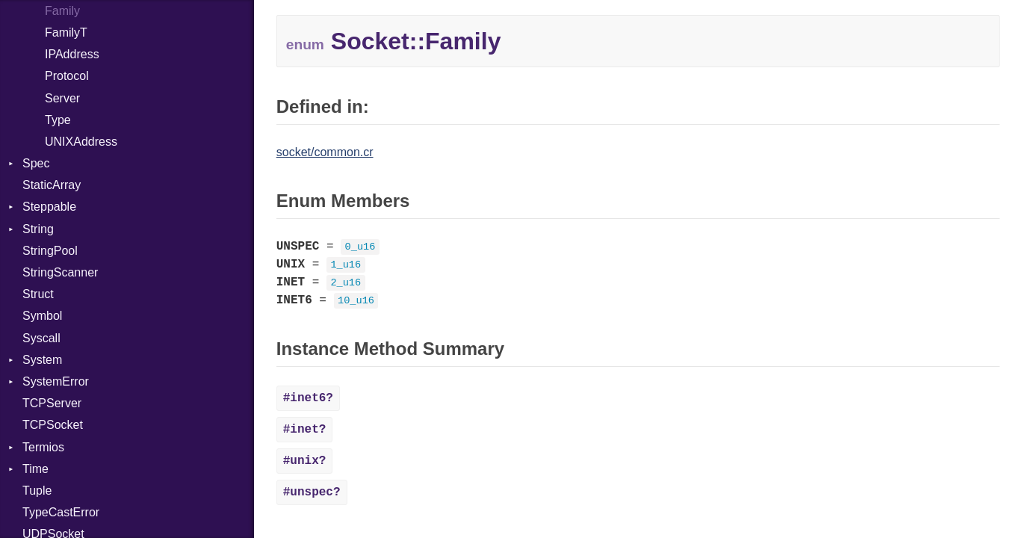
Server (62, 98)
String (38, 229)
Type (58, 120)
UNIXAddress (81, 141)
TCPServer (51, 403)
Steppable (49, 206)
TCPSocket (52, 424)
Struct (38, 294)
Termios (43, 447)
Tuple (37, 490)
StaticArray (51, 185)
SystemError (55, 381)
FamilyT (66, 32)
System (42, 359)
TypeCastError (60, 512)
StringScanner (60, 272)
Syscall (41, 338)
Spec (35, 163)
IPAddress (72, 54)
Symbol (42, 315)
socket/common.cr (325, 152)
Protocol (67, 75)
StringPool (50, 250)
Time (35, 469)
